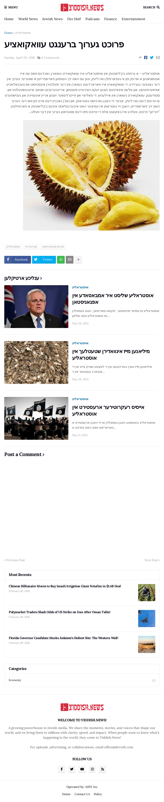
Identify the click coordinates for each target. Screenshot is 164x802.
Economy (82, 680)
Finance (110, 19)
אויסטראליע (23, 33)
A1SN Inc (91, 787)
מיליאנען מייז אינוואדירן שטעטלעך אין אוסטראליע (110, 354)
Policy (98, 794)
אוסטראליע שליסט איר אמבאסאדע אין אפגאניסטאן (112, 298)
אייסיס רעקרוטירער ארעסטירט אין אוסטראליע (108, 410)
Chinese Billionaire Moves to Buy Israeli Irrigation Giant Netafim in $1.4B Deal (65, 586)
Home (9, 19)
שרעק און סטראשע (53, 246)
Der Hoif (74, 19)
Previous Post (15, 560)
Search (149, 7)
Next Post (151, 560)
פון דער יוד (31, 246)
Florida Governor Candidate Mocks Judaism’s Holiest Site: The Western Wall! (63, 638)
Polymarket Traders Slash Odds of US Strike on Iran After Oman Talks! (59, 612)
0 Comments (50, 58)
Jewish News (52, 19)
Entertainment (133, 19)
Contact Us (82, 794)
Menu (13, 7)
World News (28, 19)
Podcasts (92, 19)
